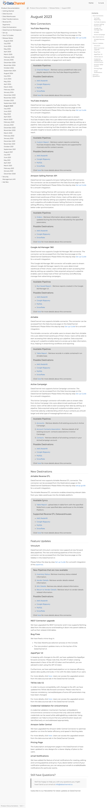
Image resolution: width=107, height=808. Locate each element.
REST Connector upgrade (99, 48)
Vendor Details (42, 580)
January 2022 (9, 138)
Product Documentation (10, 8)
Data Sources (7, 14)
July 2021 (7, 155)
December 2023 (10, 95)
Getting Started (8, 11)
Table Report (42, 353)
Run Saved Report (44, 286)
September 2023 (10, 103)
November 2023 (10, 98)
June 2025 (7, 46)
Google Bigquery (43, 84)
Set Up (5, 33)
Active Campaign (99, 34)
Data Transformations (10, 19)
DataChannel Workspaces (12, 30)
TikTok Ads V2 (98, 56)
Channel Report (43, 70)
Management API (9, 179)
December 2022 (10, 128)
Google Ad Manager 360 (98, 29)
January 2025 (9, 60)
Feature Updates (98, 43)
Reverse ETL (7, 22)
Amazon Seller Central (98, 65)
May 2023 (7, 114)
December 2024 (10, 62)
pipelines (39, 565)
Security (5, 177)
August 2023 (8, 106)
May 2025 (7, 49)
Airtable (96, 32)
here (39, 95)
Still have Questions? (96, 75)
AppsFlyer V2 (98, 54)
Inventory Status (43, 574)
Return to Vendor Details (46, 590)
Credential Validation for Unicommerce (98, 60)
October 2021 (8, 146)
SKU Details (41, 586)
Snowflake (41, 91)
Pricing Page (98, 68)
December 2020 (10, 174)
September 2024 (10, 71)
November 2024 (10, 65)
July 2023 (7, 108)
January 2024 (9, 92)
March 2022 (8, 133)
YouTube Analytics (100, 22)
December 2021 (9, 141)
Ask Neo (6, 182)
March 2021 (8, 165)
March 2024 (8, 87)
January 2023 (9, 125)
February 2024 (9, 89)
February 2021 (9, 168)
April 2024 (7, 84)
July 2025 (7, 43)
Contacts (40, 438)
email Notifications (98, 71)
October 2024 (9, 68)
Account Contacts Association (48, 429)
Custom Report (43, 142)
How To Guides (8, 35)
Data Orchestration (10, 27)
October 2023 (9, 100)
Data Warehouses (9, 16)
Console (101, 3)
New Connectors (98, 15)
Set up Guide (81, 38)
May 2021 (7, 160)
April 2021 (7, 163)
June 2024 (7, 79)
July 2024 (7, 76)
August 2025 (8, 41)
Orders (39, 217)
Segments (6, 24)
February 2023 (9, 122)
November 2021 (9, 144)
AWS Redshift (42, 81)
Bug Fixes (97, 52)
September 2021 (10, 149)
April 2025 (7, 52)
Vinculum (97, 45)
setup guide (81, 486)
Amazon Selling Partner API (99, 25)
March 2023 (8, 119)
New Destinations (98, 37)
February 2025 (9, 57)
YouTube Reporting (97, 18)
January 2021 (8, 171)
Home (91, 3)
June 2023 (7, 111)
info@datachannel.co (63, 784)
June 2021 (7, 157)
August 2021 (8, 152)
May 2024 (7, 81)
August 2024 (8, 73)
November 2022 (10, 130)
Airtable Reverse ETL (99, 40)
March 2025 (8, 54)
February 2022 (9, 136)
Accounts (40, 423)
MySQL (39, 88)
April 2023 (7, 117)
